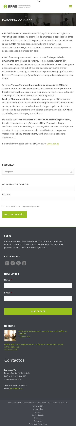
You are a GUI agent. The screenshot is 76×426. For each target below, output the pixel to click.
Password (6, 194)
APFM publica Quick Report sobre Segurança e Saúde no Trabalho (42, 332)
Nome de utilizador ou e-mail (15, 184)
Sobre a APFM (38, 406)
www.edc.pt (53, 143)
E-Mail (8, 293)
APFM (39, 402)
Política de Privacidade (38, 424)
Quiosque (38, 418)
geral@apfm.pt (16, 388)
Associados (38, 409)
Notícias (38, 412)
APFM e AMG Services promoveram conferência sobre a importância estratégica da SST (33, 345)
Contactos (38, 421)
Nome (8, 280)
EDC (66, 402)
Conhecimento (38, 415)
